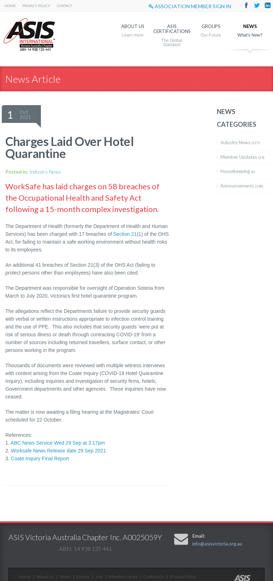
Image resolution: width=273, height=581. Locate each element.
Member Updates (242, 157)
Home (10, 6)
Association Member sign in (190, 6)
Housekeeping (237, 171)
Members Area (123, 576)
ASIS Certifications (172, 28)
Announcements (241, 186)
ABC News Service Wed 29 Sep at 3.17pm (58, 443)
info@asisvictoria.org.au (217, 544)
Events (83, 576)
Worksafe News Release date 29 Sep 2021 (58, 451)
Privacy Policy (36, 6)
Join (99, 576)
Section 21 (125, 234)
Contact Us (153, 576)
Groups (211, 26)
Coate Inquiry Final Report (40, 458)
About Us (132, 26)
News (250, 26)
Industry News (45, 172)
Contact (64, 6)
